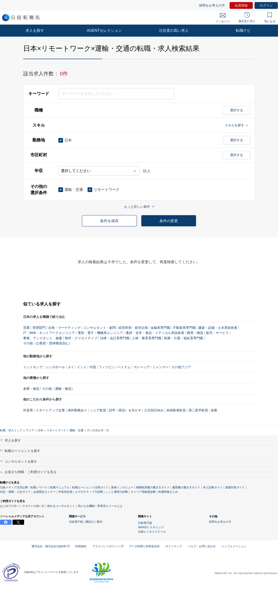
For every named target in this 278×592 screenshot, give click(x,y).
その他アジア (181, 367)
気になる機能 (86, 506)
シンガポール (55, 367)
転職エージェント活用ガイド (90, 487)
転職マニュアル (60, 487)
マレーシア (141, 367)
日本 (40, 430)
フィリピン (107, 367)
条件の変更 (168, 221)
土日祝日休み (154, 410)
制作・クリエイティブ (81, 338)
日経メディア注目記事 (14, 487)
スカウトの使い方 (33, 506)
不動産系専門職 (184, 328)
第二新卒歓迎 (198, 410)
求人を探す (34, 30)
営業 (26, 328)
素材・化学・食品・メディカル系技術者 (155, 333)
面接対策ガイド (235, 487)
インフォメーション (233, 546)
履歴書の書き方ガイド (186, 487)
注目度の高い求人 (174, 30)
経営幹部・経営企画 (133, 328)
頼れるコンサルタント (61, 506)
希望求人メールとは (109, 506)
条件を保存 (109, 221)
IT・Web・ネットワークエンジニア (49, 333)
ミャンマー (160, 367)
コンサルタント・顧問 (99, 328)
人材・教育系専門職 (146, 338)
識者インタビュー (122, 487)
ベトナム (124, 367)
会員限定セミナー (44, 491)
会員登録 (241, 5)
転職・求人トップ (11, 430)
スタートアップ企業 (50, 410)
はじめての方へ (9, 506)
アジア (30, 430)
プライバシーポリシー (107, 546)
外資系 (28, 410)
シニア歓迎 (98, 410)
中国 (92, 367)
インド (82, 367)
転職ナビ (243, 30)
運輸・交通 (76, 430)
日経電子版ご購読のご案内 (85, 521)
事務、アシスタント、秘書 (42, 338)
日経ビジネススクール (152, 531)
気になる (269, 17)
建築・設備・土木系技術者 (217, 328)
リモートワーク (56, 430)
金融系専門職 (160, 328)
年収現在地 (65, 491)
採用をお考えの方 (212, 5)
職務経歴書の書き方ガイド (153, 487)
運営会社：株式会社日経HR (51, 546)
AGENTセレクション (104, 30)
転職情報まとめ (168, 491)
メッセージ (223, 18)
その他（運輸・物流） (58, 388)
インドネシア (33, 367)
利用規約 (80, 546)
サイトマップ (173, 546)
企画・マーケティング (64, 328)
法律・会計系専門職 (114, 338)
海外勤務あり (77, 410)
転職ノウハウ (39, 487)
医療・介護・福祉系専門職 (183, 338)
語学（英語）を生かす (125, 410)
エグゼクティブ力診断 (89, 491)
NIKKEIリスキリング (151, 527)
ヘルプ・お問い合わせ (202, 546)
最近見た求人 (247, 17)
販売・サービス (217, 333)
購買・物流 (195, 333)
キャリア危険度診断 (143, 491)
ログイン (266, 5)
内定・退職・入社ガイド (15, 491)
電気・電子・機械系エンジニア (100, 333)
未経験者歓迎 (176, 410)
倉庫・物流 (31, 388)
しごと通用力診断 (117, 491)
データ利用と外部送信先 (144, 546)
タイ (71, 367)
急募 (214, 410)
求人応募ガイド (212, 487)
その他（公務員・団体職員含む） (47, 343)
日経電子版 (145, 523)
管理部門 (38, 328)
